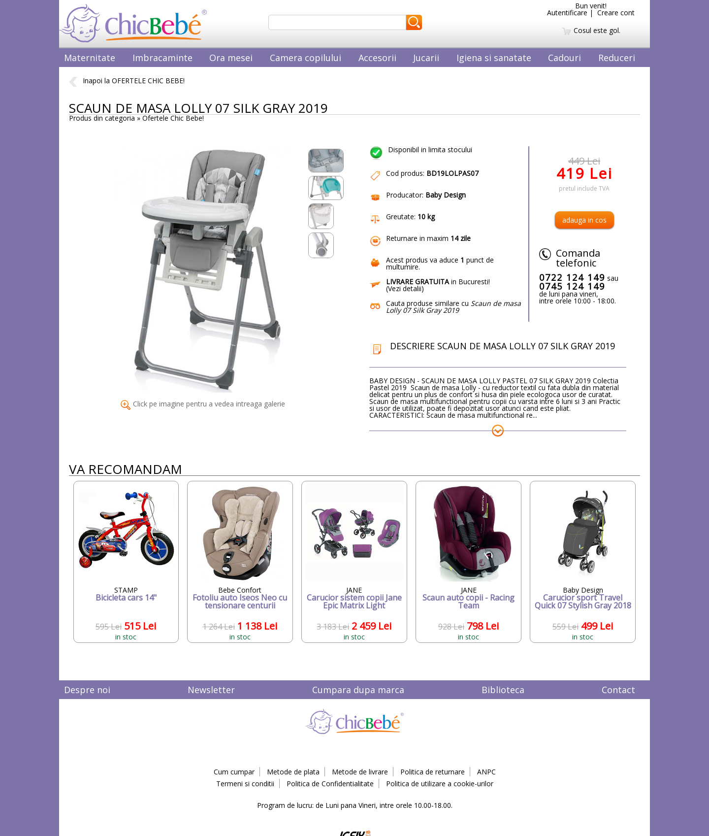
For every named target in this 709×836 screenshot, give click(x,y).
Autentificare (567, 12)
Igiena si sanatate (493, 58)
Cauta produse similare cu (453, 307)
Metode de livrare (360, 771)
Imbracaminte (162, 58)
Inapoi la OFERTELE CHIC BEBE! (127, 80)
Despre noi (87, 690)
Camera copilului (305, 58)
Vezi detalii (404, 288)
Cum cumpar (234, 771)
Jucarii (426, 58)
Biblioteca (503, 690)
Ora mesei (231, 58)
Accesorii (377, 58)
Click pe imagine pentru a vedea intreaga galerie (203, 403)
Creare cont (616, 12)
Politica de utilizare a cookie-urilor (439, 783)
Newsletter (211, 690)
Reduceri (616, 58)
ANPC (486, 771)
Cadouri (564, 58)
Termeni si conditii (245, 783)
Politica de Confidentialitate (330, 783)
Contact (618, 690)
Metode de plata (293, 771)
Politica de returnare (432, 771)
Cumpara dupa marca (358, 690)
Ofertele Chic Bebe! (173, 118)
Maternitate (89, 58)
